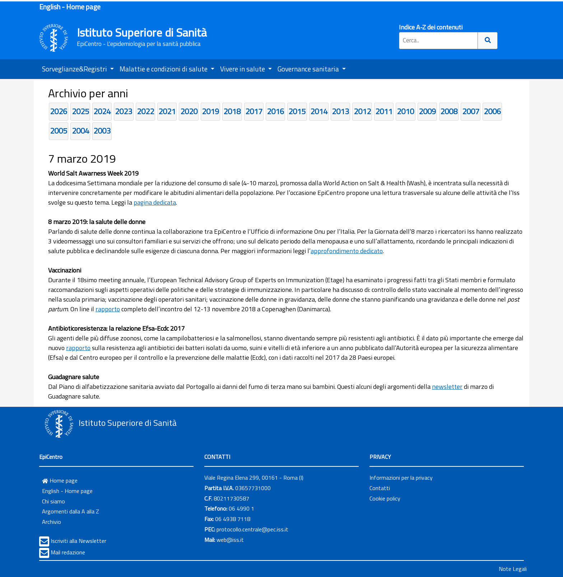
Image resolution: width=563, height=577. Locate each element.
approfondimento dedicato (347, 251)
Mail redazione (68, 552)
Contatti (379, 488)
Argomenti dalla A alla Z (70, 511)
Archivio (51, 521)
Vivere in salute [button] (243, 69)
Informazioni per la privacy (401, 477)
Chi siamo (53, 501)
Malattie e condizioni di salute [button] (164, 69)
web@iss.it (230, 539)
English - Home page (70, 6)
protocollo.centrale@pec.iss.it (252, 529)
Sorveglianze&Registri (75, 69)
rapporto (108, 309)
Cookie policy (384, 498)
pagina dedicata (155, 202)
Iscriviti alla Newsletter (78, 540)
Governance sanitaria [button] (309, 69)
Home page (60, 480)
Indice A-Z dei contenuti (430, 27)
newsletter (447, 386)
